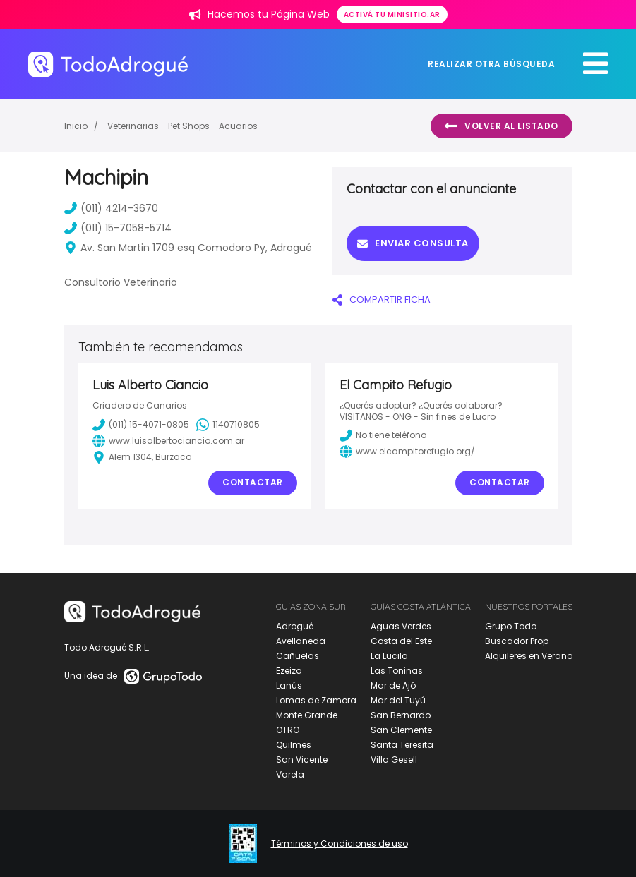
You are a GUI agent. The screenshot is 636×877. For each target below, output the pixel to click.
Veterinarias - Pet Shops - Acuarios (182, 126)
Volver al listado (501, 126)
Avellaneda (300, 641)
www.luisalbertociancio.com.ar (168, 441)
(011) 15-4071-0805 (140, 424)
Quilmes (293, 745)
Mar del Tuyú (398, 700)
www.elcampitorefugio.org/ (407, 451)
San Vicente (302, 760)
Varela (290, 774)
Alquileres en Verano (528, 656)
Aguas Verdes (401, 626)
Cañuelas (297, 656)
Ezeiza (289, 671)
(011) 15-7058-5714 (118, 228)
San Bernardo (401, 715)
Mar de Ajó (393, 685)
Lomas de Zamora (316, 700)
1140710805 (228, 424)
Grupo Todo (510, 626)
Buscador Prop (516, 641)
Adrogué (294, 626)
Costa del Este (401, 641)
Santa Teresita (402, 745)
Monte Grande (306, 715)
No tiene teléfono (383, 435)
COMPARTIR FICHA (381, 299)
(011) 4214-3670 (111, 208)
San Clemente (401, 730)
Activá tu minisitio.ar (392, 14)
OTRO (287, 730)
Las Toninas (397, 671)
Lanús (289, 685)
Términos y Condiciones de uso (339, 843)
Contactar (252, 482)
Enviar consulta (413, 243)
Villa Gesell (394, 760)
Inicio (76, 126)
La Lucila (389, 656)
